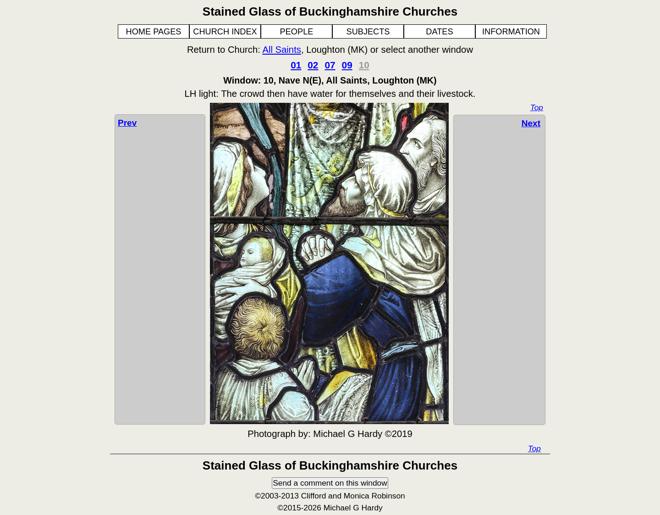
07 (329, 65)
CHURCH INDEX (225, 31)
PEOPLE (297, 31)
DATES (439, 31)
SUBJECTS (368, 31)
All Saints (281, 50)
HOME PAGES (154, 31)
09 (347, 65)
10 (364, 65)
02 (313, 65)
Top (536, 107)
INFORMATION (511, 31)
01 (296, 65)
